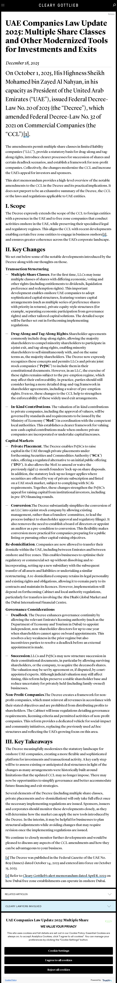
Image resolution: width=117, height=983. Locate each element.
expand (110, 894)
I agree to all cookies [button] (58, 960)
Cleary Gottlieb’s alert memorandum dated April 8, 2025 (64, 876)
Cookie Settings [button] (58, 950)
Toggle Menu (2, 5)
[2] (104, 234)
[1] (26, 134)
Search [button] (114, 5)
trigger (109, 906)
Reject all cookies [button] (58, 969)
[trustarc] (107, 980)
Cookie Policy (11, 980)
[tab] (58, 894)
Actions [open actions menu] (111, 14)
